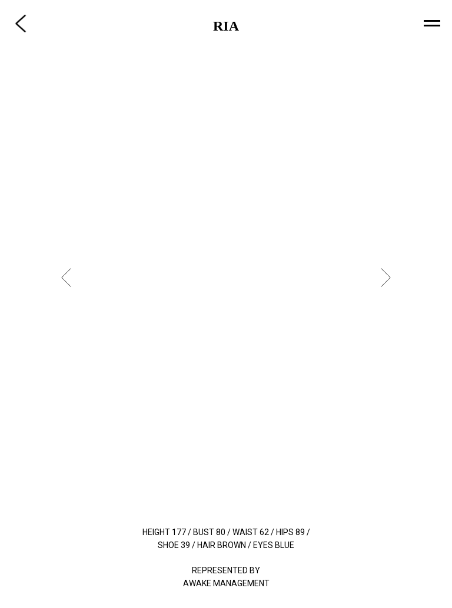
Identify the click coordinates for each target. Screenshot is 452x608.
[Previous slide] (66, 277)
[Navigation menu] (432, 23)
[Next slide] (386, 277)
